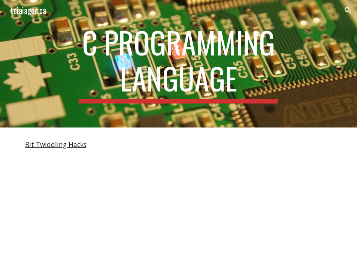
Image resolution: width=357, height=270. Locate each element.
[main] (179, 63)
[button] (348, 11)
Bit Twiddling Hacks (56, 144)
